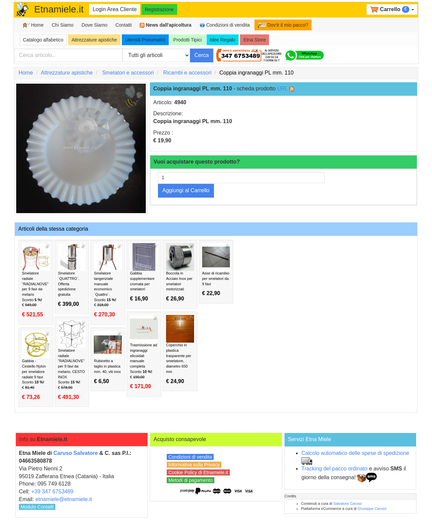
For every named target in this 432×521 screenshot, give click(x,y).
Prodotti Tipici (187, 39)
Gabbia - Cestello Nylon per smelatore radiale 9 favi (36, 365)
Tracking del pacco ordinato (334, 468)
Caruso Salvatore (75, 453)
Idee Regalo (223, 39)
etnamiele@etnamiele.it (63, 499)
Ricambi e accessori (187, 73)
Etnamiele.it (58, 9)
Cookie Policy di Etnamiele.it (198, 472)
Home (33, 25)
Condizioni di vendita (224, 25)
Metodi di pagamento (190, 480)
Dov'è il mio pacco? (283, 25)
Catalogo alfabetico (43, 39)
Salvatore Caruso (347, 503)
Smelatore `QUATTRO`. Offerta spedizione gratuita (72, 275)
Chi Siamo (63, 25)
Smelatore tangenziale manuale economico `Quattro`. (108, 280)
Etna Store (254, 39)
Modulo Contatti (37, 507)
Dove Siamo (94, 25)
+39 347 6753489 (52, 491)
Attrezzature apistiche (94, 39)
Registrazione (159, 9)
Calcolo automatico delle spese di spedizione (355, 453)
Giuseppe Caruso (372, 508)
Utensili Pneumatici (145, 39)
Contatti (123, 25)
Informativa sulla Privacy (194, 464)
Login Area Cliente (114, 9)
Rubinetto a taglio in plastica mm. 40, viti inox (108, 357)
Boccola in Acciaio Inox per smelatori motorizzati (180, 272)
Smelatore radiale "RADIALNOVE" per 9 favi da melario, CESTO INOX (72, 360)
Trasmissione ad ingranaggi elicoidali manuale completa (144, 352)
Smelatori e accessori (128, 73)
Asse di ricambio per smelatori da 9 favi (216, 269)
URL (282, 88)
